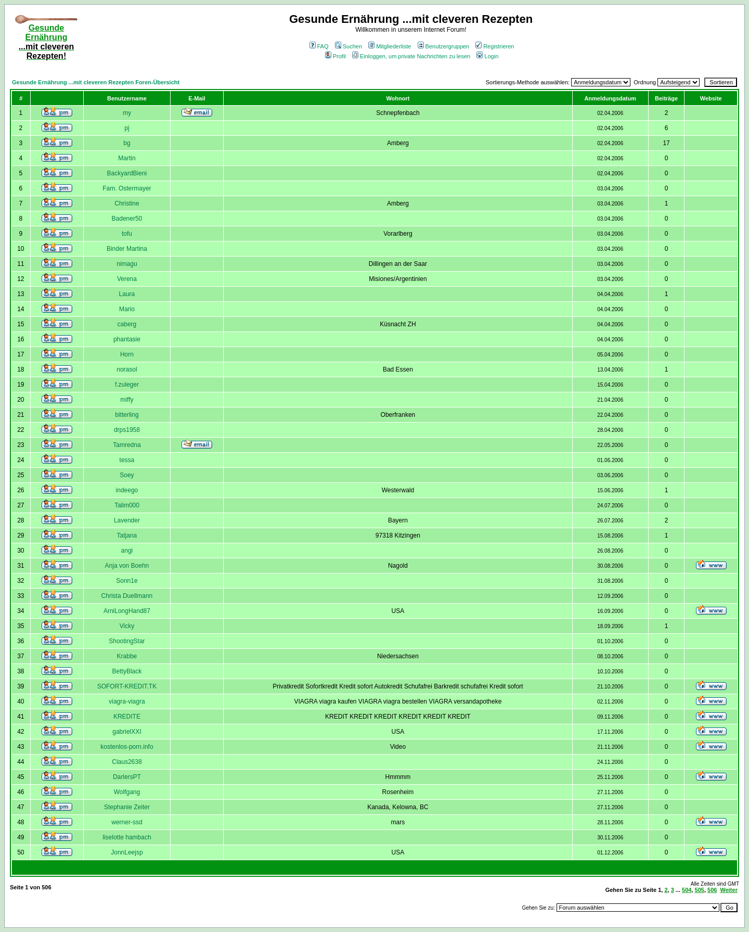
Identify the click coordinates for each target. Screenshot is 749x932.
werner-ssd (126, 822)
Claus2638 (126, 761)
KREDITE (126, 716)
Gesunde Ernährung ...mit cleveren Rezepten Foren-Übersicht (95, 82)
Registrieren (494, 46)
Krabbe (127, 656)
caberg (127, 324)
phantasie (126, 339)
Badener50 (127, 218)
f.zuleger (127, 384)
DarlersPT (127, 777)
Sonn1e (126, 580)
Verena (127, 279)
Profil (335, 56)
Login (487, 56)
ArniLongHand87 (127, 611)
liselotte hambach (126, 837)
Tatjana (127, 535)
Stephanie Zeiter (127, 807)
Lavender (127, 520)
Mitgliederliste (389, 46)
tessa (127, 460)
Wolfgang (127, 792)
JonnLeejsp (127, 852)
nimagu (127, 263)
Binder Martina (127, 248)
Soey (127, 475)
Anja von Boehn (127, 565)
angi (127, 550)
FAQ (319, 46)
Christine (126, 203)
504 (686, 890)
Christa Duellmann (127, 595)
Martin (126, 158)
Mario (127, 309)
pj (126, 128)
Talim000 (126, 505)
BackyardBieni (127, 173)
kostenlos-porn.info (126, 746)
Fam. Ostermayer (126, 188)
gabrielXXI (126, 731)
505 (699, 890)
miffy (126, 399)
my (127, 113)
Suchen (348, 46)
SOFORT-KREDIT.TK (127, 686)
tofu (127, 233)
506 (712, 890)
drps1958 (127, 429)
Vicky (127, 626)
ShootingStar (127, 641)
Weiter (729, 890)
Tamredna (126, 445)
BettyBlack (127, 671)
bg (126, 143)
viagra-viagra (127, 701)
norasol (127, 369)
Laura (127, 294)
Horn (127, 354)
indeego (127, 490)
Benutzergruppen (443, 46)
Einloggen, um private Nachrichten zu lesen (411, 56)
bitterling (126, 414)
